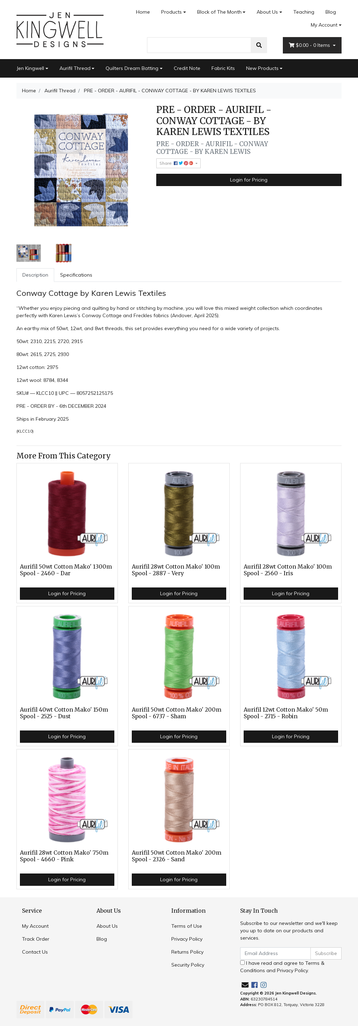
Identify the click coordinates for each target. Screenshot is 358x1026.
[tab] (35, 275)
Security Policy (187, 965)
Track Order (35, 939)
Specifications (76, 275)
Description (35, 275)
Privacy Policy (186, 939)
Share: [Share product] (176, 163)
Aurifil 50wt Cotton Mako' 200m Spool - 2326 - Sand (176, 856)
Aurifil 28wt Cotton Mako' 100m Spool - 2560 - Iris (288, 570)
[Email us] (245, 985)
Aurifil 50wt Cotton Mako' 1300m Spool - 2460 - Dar (66, 570)
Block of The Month (219, 12)
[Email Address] (275, 953)
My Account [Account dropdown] (324, 25)
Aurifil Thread (75, 68)
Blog (330, 12)
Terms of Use (186, 926)
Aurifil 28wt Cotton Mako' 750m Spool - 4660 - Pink (64, 856)
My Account (35, 926)
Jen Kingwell (30, 68)
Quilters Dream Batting (132, 68)
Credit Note (187, 68)
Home (143, 12)
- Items (310, 45)
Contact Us (35, 952)
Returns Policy (187, 952)
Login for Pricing (248, 180)
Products (171, 12)
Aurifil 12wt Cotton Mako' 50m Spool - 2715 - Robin (286, 713)
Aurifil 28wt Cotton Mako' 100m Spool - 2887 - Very (176, 570)
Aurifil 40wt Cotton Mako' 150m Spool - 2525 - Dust (64, 713)
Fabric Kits (223, 68)
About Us (267, 12)
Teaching (303, 12)
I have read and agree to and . (282, 967)
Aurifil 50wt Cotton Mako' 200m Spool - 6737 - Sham (176, 713)
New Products (262, 68)
